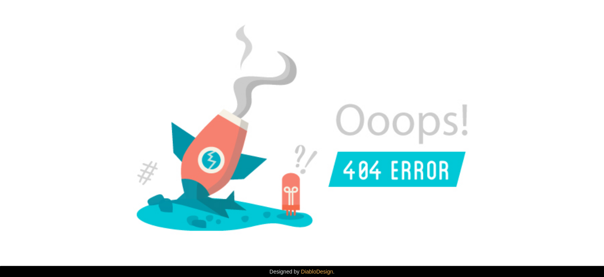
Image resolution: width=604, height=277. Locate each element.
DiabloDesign (317, 272)
